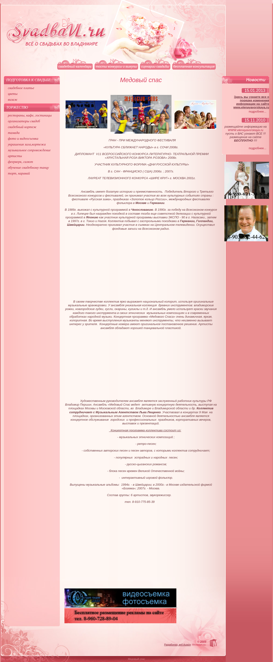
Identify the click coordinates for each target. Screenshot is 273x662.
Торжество (17, 107)
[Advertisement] (140, 264)
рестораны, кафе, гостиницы (30, 115)
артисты (15, 156)
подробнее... (257, 111)
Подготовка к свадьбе (28, 80)
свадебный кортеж (22, 127)
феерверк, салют (20, 162)
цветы (12, 94)
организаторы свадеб (24, 121)
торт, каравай (19, 173)
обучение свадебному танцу (28, 167)
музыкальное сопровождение (29, 150)
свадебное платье (21, 88)
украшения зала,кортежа (27, 144)
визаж (12, 99)
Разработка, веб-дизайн (177, 644)
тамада (14, 133)
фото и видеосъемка (23, 138)
